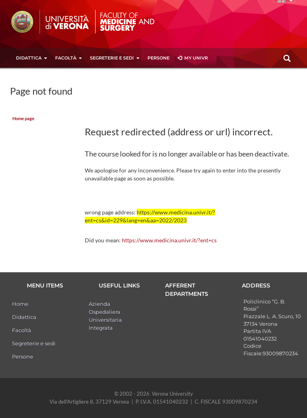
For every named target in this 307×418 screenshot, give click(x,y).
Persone (158, 58)
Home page (23, 118)
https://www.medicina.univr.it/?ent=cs (169, 240)
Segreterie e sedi (115, 58)
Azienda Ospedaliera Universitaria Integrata (105, 316)
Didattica (31, 58)
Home (20, 304)
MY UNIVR (192, 58)
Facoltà (68, 58)
